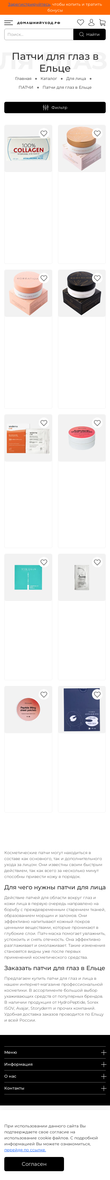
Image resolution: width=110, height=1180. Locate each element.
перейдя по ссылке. (25, 1149)
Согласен (34, 1164)
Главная (23, 78)
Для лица (76, 78)
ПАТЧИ (26, 87)
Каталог (49, 78)
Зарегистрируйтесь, (29, 4)
